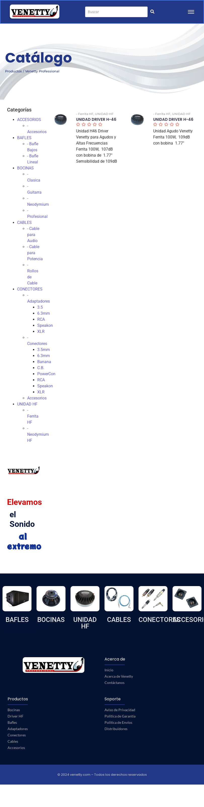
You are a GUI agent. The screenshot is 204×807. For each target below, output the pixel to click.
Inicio (109, 670)
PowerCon (46, 373)
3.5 (40, 307)
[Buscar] (116, 12)
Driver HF (15, 716)
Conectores (17, 735)
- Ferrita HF (33, 416)
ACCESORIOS (29, 119)
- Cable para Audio (33, 234)
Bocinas (14, 710)
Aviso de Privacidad (120, 710)
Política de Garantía (120, 716)
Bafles (12, 722)
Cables (13, 741)
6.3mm (43, 313)
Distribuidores (116, 729)
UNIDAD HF (27, 404)
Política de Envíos (118, 722)
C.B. (40, 367)
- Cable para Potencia (35, 252)
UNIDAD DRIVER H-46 (96, 119)
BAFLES (24, 137)
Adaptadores (18, 729)
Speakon (45, 325)
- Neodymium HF (38, 434)
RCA (41, 319)
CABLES (24, 222)
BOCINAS (25, 168)
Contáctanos (114, 682)
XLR (41, 331)
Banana (44, 361)
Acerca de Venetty (119, 676)
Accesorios (37, 398)
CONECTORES (30, 289)
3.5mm (43, 349)
